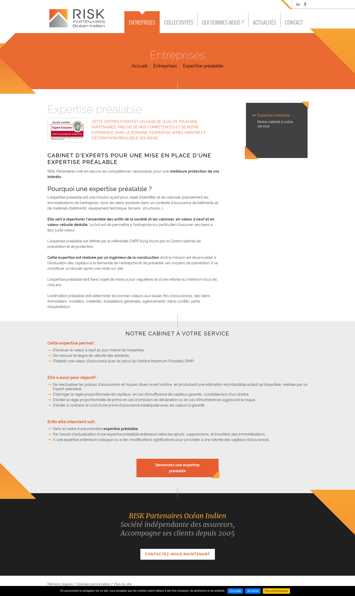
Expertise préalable (203, 66)
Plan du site (123, 584)
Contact (294, 22)
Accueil (139, 66)
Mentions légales (60, 584)
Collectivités (178, 22)
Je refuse (252, 591)
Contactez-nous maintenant (177, 554)
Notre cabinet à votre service (275, 124)
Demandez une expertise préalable (177, 468)
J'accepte (235, 591)
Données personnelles (93, 584)
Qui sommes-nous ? (223, 22)
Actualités (264, 22)
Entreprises (142, 22)
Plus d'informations (276, 591)
